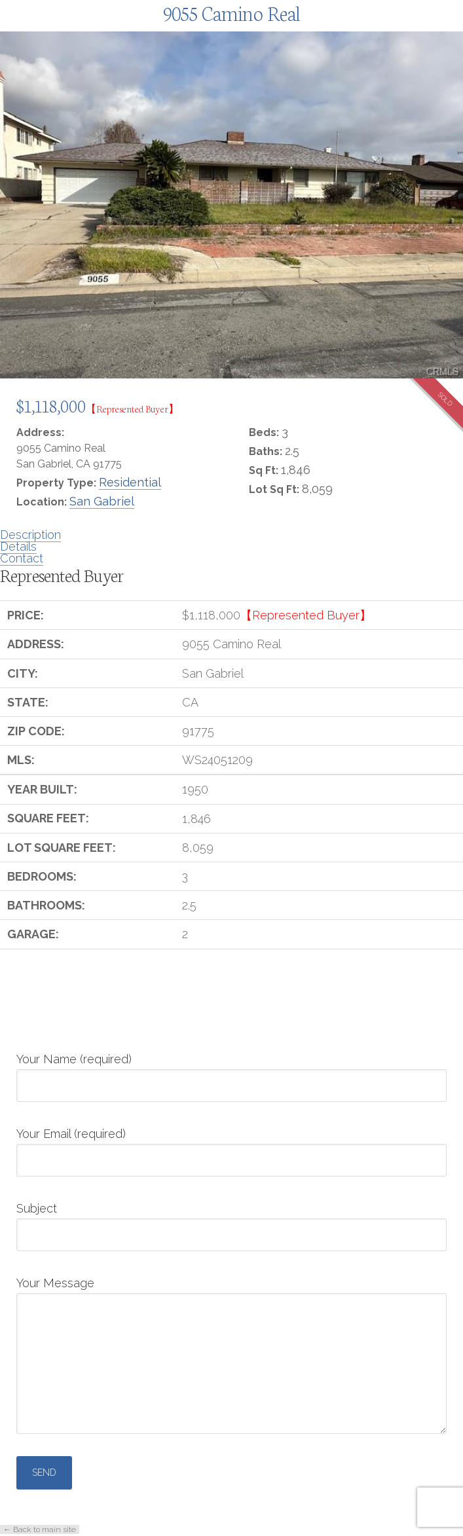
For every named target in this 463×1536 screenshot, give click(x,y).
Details (18, 546)
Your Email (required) (231, 1148)
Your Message (231, 1292)
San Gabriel (101, 501)
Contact (21, 558)
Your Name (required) (231, 1073)
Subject (231, 1222)
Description (30, 534)
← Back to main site (39, 1529)
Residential (130, 482)
